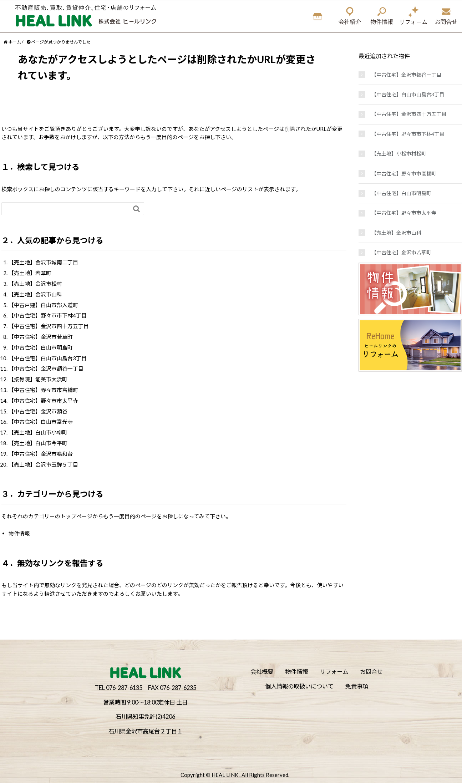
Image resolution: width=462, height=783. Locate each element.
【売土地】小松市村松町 (398, 154)
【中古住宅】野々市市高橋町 (43, 390)
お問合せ (371, 671)
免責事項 (356, 686)
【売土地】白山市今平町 (38, 443)
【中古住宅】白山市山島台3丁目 (48, 358)
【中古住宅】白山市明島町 (41, 347)
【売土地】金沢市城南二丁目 (43, 262)
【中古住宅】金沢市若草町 (41, 337)
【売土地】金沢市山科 (35, 294)
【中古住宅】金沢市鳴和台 (41, 454)
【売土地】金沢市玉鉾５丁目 (43, 464)
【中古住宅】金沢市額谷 (38, 411)
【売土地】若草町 (30, 273)
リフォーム (334, 671)
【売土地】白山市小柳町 (38, 432)
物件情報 (19, 533)
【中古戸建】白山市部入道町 (43, 305)
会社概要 (261, 671)
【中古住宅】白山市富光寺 (41, 421)
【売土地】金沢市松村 (35, 283)
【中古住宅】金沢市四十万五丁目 (49, 326)
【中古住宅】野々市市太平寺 (43, 400)
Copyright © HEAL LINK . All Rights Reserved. (235, 775)
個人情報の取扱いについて (299, 686)
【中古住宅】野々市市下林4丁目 (48, 315)
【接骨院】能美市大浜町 (38, 379)
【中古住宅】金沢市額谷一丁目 (46, 368)
